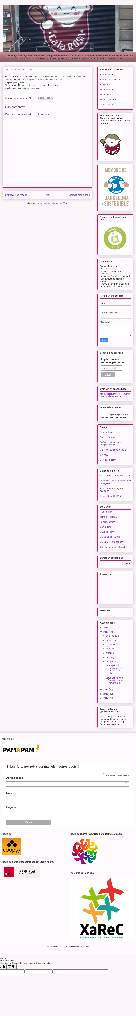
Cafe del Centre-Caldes (111, 542)
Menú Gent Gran (108, 99)
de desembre (113, 635)
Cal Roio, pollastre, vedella (113, 449)
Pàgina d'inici (106, 432)
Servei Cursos (107, 74)
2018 (106, 627)
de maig (110, 648)
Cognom (11, 807)
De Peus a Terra (108, 460)
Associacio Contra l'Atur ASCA (115, 475)
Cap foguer (105, 527)
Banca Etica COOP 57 (111, 496)
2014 (106, 698)
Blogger (87, 947)
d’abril (109, 653)
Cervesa (104, 455)
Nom (9, 793)
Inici (47, 195)
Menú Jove (105, 94)
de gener (110, 661)
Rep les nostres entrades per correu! (113, 361)
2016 (106, 689)
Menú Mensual (107, 89)
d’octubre (111, 644)
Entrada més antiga (79, 195)
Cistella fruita (106, 104)
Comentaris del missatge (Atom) (54, 203)
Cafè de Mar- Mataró (110, 537)
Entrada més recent (16, 195)
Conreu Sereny (107, 437)
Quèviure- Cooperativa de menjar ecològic (112, 443)
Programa (105, 84)
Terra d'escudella (108, 517)
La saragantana (107, 522)
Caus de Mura (107, 532)
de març (110, 657)
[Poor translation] (11, 966)
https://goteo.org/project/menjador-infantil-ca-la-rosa (115, 395)
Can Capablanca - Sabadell (113, 547)
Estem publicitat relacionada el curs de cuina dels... (113, 669)
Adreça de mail (66, 778)
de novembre (113, 640)
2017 (106, 632)
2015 (106, 694)
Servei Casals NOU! (110, 79)
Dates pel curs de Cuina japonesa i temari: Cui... (114, 680)
